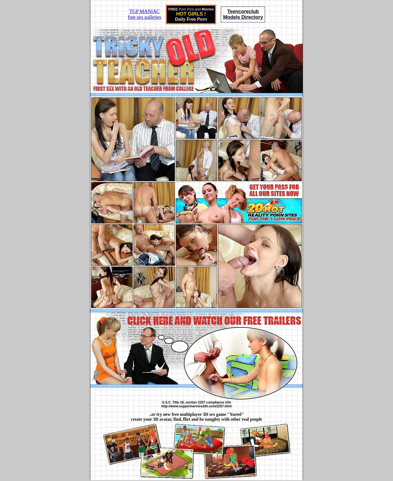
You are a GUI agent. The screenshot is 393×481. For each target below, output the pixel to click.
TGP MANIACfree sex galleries (144, 14)
